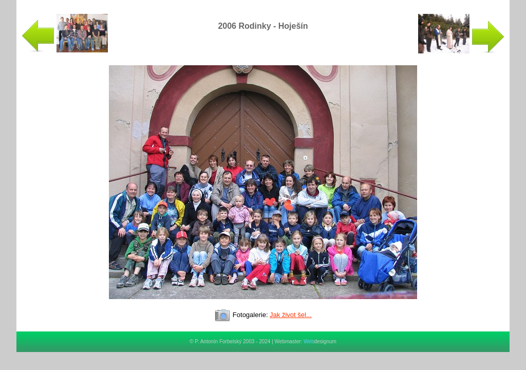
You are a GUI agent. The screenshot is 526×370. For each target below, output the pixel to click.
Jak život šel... (291, 315)
